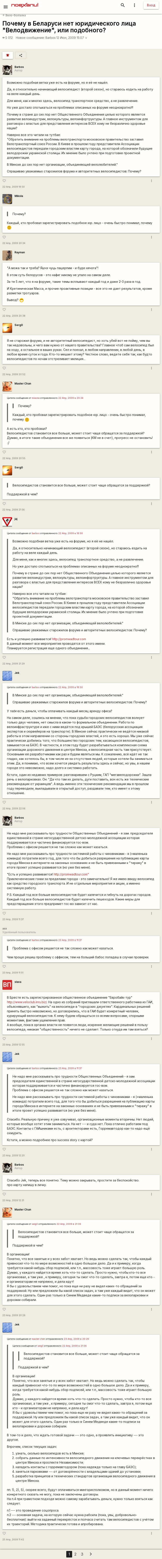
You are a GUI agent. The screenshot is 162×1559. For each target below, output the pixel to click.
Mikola (19, 196)
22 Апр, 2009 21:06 (13, 509)
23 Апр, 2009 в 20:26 (76, 1339)
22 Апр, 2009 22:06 (13, 808)
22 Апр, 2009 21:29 (13, 663)
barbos (36, 533)
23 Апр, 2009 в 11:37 (70, 940)
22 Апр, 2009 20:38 (13, 315)
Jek (17, 672)
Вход (151, 5)
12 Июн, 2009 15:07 (71, 37)
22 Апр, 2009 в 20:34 (70, 398)
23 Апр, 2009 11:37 (13, 919)
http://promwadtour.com (69, 639)
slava (18, 981)
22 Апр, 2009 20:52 (13, 374)
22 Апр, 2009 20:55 (13, 458)
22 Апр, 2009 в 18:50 (70, 533)
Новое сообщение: (30, 37)
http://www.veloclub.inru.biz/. (27, 1002)
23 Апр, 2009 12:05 (13, 1044)
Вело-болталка (14, 15)
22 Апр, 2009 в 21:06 (69, 1224)
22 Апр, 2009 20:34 (13, 243)
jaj (16, 518)
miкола (36, 398)
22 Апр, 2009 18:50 (13, 186)
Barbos (50, 37)
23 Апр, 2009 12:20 (13, 1155)
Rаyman (20, 252)
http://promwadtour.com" (71, 874)
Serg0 (19, 325)
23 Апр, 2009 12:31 (13, 1200)
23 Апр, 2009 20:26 (13, 1315)
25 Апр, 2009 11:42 (13, 1539)
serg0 (35, 1224)
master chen (38, 1339)
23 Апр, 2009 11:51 (12, 972)
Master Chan (23, 383)
